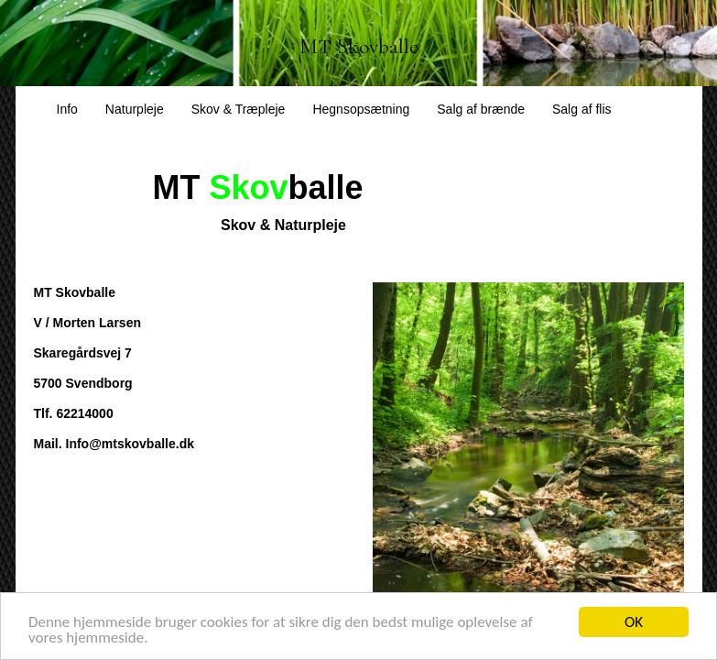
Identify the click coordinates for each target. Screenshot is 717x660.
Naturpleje (134, 109)
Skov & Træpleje (238, 109)
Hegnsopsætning (360, 109)
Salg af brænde (481, 109)
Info (67, 109)
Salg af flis (582, 109)
